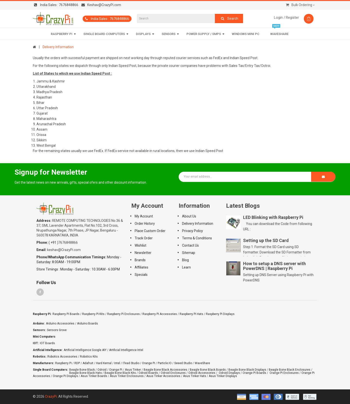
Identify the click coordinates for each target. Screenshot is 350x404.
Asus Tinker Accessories (163, 376)
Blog (185, 260)
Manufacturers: (43, 363)
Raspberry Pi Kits (93, 314)
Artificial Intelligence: (47, 350)
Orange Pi (148, 363)
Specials (141, 275)
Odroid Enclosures (173, 373)
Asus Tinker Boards (94, 376)
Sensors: (39, 330)
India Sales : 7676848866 (107, 19)
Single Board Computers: (50, 369)
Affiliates (141, 267)
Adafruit (88, 363)
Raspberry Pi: (42, 314)
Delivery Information (58, 47)
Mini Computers (44, 336)
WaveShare (202, 363)
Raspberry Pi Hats (191, 314)
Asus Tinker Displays (223, 376)
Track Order (144, 238)
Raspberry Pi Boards (65, 314)
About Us (189, 216)
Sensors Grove (57, 330)
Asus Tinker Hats (194, 376)
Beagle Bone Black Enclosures (289, 369)
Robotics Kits (89, 356)
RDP (77, 363)
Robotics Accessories (62, 356)
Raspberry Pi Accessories (159, 314)
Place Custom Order (150, 231)
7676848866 (56, 5)
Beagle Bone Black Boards (208, 369)
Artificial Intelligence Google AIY (85, 350)
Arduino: (39, 323)
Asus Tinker (133, 369)
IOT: (36, 343)
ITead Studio (131, 363)
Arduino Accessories (60, 323)
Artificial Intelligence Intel (126, 350)
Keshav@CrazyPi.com (101, 5)
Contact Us (190, 245)
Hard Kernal (104, 363)
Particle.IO (165, 363)
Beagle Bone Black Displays (247, 369)
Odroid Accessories (201, 373)
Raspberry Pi (63, 363)
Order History (145, 223)
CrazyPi (51, 396)
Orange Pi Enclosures (284, 373)
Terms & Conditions (197, 238)
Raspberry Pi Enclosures (123, 314)
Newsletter (143, 253)
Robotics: (39, 356)
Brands (140, 260)
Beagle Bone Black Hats (85, 373)
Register (292, 17)
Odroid (101, 369)
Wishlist (140, 245)
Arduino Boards (87, 323)
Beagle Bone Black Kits (120, 373)
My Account (144, 216)
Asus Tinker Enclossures (127, 376)
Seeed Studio (183, 363)
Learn (186, 267)
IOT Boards (47, 343)
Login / (279, 17)
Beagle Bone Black (82, 369)
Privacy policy (192, 231)
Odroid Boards (148, 373)
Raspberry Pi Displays (220, 314)
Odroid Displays (229, 373)
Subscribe (323, 177)
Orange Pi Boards (254, 373)
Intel (117, 363)
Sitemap (188, 253)
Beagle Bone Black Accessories (165, 369)
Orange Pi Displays (65, 376)
